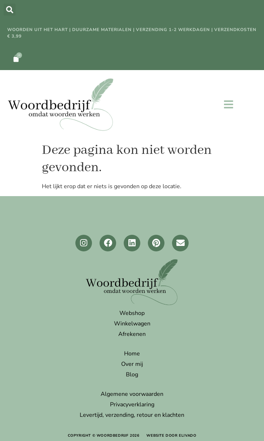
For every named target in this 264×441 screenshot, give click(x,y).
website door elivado (171, 435)
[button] (10, 10)
